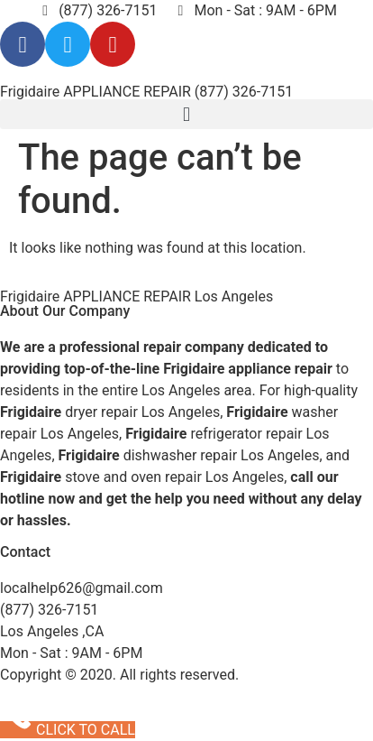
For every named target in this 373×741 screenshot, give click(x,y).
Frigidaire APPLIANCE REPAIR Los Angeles (136, 296)
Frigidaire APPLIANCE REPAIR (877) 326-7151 (146, 91)
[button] (186, 114)
